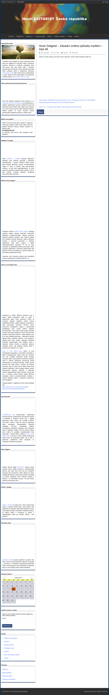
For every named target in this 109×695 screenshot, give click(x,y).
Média (49, 36)
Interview (6, 641)
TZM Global (20, 2)
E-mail (4, 618)
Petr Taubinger (45, 52)
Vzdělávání (19, 36)
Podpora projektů (40, 36)
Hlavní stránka (4, 36)
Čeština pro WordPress (8, 679)
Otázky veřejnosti (9, 645)
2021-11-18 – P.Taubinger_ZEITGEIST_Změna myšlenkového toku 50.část (60, 107)
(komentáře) (7, 676)
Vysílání (65, 52)
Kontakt (76, 36)
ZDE (27, 258)
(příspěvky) (6, 672)
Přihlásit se (5, 669)
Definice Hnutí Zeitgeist (10, 638)
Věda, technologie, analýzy (11, 655)
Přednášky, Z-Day (9, 648)
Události (6, 651)
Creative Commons (101, 691)
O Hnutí (10, 36)
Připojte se (29, 36)
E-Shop (70, 36)
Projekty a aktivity (59, 36)
